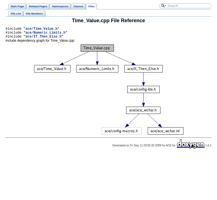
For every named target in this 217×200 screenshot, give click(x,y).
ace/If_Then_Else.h (43, 38)
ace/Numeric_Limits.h (45, 34)
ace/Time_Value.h (41, 29)
